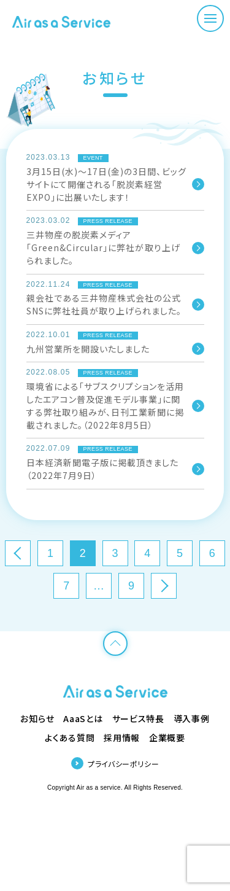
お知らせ (37, 718)
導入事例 (192, 718)
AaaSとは (82, 718)
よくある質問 (69, 737)
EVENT (93, 158)
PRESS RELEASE (107, 221)
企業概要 (167, 737)
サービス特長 (138, 718)
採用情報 (122, 737)
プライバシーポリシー (123, 763)
